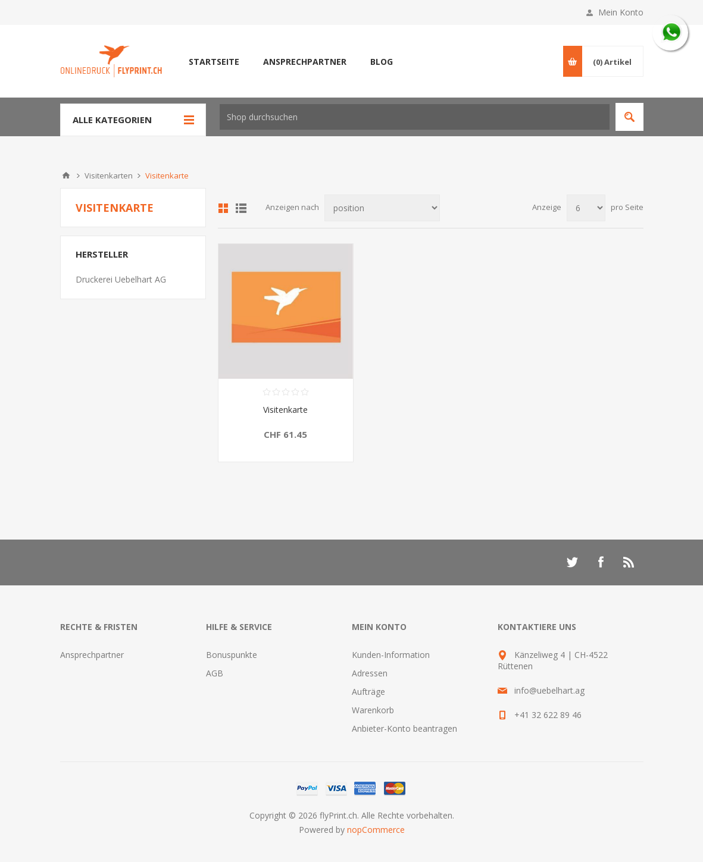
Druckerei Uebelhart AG (121, 279)
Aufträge (368, 691)
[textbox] (415, 117)
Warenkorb (373, 710)
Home (66, 175)
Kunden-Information (391, 654)
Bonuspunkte (231, 654)
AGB (214, 673)
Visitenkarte (285, 409)
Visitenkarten (109, 175)
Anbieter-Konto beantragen (404, 728)
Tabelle (223, 208)
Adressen (370, 673)
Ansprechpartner (92, 654)
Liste (241, 208)
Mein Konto (620, 12)
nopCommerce (376, 829)
